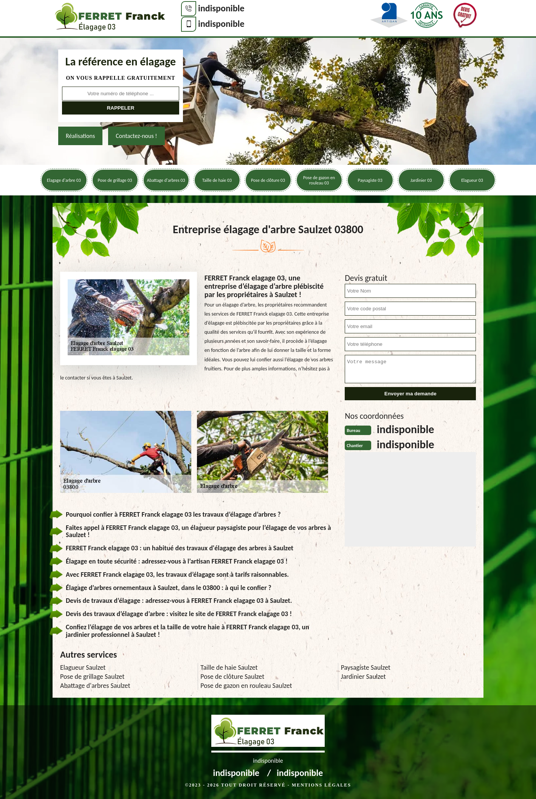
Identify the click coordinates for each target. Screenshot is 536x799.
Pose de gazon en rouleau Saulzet (246, 685)
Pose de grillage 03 (115, 180)
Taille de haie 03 (217, 180)
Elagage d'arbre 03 (64, 180)
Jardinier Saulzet (363, 676)
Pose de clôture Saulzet (232, 676)
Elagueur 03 (472, 180)
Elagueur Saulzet (82, 667)
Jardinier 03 (421, 180)
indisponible (221, 8)
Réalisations (80, 135)
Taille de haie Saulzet (228, 667)
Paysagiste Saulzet (365, 667)
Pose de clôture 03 (268, 180)
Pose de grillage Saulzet (92, 676)
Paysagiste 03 (370, 180)
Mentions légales (321, 785)
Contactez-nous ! (136, 135)
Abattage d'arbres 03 (166, 180)
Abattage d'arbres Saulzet (95, 685)
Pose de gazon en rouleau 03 (319, 180)
